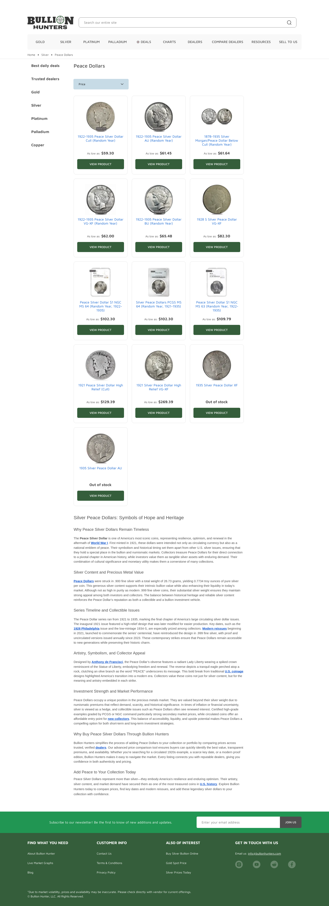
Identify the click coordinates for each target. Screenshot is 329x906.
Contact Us (104, 853)
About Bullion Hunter (41, 853)
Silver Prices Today (178, 872)
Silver (65, 42)
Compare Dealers (227, 42)
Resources (261, 42)
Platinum (91, 42)
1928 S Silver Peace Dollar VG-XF (217, 221)
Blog (30, 872)
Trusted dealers (45, 79)
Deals (143, 42)
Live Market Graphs (40, 863)
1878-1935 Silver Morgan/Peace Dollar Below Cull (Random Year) (216, 140)
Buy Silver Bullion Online (182, 853)
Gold (40, 42)
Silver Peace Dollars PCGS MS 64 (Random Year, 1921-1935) (158, 304)
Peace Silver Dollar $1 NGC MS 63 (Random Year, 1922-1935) (217, 306)
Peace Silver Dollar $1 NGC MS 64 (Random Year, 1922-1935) (100, 306)
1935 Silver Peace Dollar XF (217, 385)
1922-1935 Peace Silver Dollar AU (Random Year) (158, 138)
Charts (169, 42)
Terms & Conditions (109, 863)
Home (31, 54)
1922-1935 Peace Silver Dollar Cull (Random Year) (100, 138)
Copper (37, 145)
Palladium (117, 42)
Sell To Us (288, 42)
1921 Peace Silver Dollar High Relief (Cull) (100, 387)
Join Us (290, 822)
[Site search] (290, 22)
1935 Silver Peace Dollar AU (100, 468)
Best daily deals (45, 65)
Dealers (195, 42)
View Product (100, 164)
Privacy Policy (106, 872)
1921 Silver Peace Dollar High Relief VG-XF (158, 387)
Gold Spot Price (176, 863)
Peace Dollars (64, 54)
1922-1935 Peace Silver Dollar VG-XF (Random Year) (100, 221)
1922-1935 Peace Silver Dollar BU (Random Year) (158, 221)
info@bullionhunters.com (264, 853)
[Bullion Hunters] (50, 22)
